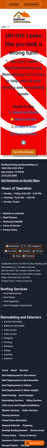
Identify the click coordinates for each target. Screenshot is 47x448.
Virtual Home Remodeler (14, 420)
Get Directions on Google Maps (20, 180)
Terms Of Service (11, 225)
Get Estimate (31, 4)
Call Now (13, 4)
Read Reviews (10, 217)
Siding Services (34, 400)
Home (5, 370)
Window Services (10, 410)
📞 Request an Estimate (23, 112)
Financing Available (13, 221)
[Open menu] (6, 27)
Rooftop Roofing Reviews (15, 430)
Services (24, 370)
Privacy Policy (10, 229)
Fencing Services (10, 415)
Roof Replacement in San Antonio (19, 375)
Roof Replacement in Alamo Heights (20, 390)
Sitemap (25, 445)
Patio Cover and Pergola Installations (20, 405)
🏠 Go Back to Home (23, 126)
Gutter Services (30, 410)
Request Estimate (11, 425)
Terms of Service (27, 435)
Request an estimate (13, 213)
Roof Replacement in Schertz (16, 385)
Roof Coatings (26, 395)
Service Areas (37, 430)
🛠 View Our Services (23, 133)
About (14, 370)
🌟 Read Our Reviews (23, 119)
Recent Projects (10, 445)
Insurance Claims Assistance (16, 440)
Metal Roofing (9, 395)
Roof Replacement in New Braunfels (20, 380)
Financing (27, 425)
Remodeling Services (12, 400)
